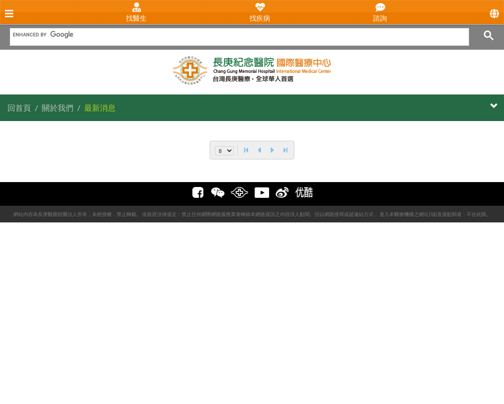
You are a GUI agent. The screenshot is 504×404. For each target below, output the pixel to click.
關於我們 (57, 107)
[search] (236, 34)
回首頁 (19, 107)
